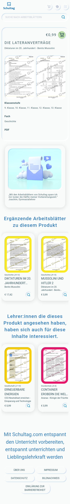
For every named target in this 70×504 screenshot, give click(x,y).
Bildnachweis (50, 478)
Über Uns (19, 470)
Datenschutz (19, 478)
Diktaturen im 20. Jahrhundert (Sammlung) (18, 283)
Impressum (51, 470)
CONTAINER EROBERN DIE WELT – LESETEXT (54, 394)
